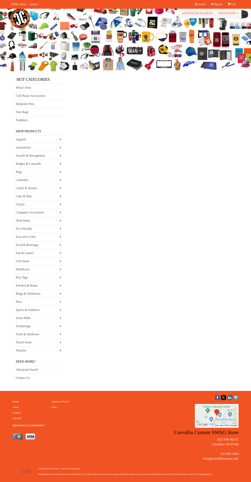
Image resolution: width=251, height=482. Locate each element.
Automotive (23, 147)
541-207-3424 (229, 453)
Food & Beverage (27, 245)
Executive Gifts (26, 236)
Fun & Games (25, 253)
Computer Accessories (30, 212)
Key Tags (22, 277)
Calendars (22, 180)
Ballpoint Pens (25, 104)
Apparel (21, 139)
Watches (21, 350)
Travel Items (24, 342)
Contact (33, 4)
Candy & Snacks (26, 188)
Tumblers (22, 120)
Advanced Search (197, 15)
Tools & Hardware (27, 334)
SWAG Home (18, 4)
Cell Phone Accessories (31, 95)
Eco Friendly (24, 228)
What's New (23, 87)
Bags (19, 171)
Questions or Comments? (29, 425)
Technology (23, 326)
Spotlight (229, 15)
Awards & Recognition (30, 155)
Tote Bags (22, 112)
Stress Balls (23, 318)
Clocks (20, 204)
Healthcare (23, 269)
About (16, 407)
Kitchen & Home (27, 285)
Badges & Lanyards (28, 163)
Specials (17, 418)
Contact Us (23, 377)
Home (16, 401)
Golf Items (23, 261)
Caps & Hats (24, 196)
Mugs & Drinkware (28, 293)
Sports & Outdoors (28, 309)
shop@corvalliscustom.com (221, 458)
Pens (19, 301)
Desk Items (23, 220)
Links (54, 407)
